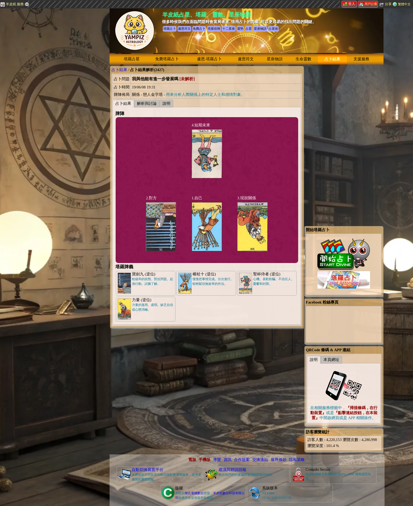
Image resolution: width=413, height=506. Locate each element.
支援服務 (361, 59)
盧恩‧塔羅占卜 (209, 59)
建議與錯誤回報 (232, 470)
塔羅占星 (132, 59)
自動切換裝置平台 (147, 470)
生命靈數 (303, 59)
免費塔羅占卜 (167, 59)
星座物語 (275, 59)
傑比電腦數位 (194, 493)
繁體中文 (404, 4)
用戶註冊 (368, 4)
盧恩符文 (246, 59)
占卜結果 (332, 59)
